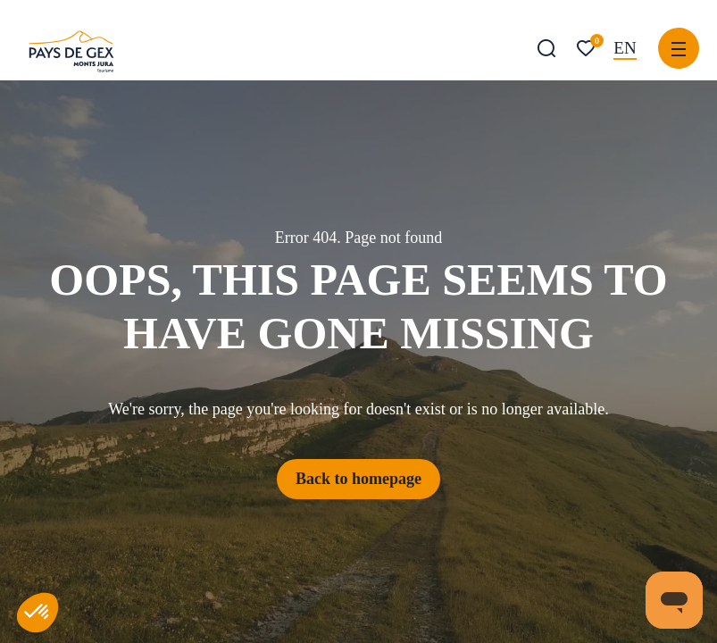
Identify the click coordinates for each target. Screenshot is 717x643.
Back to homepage (358, 479)
